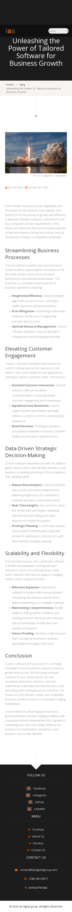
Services (38, 843)
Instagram (39, 795)
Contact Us (38, 850)
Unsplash (61, 194)
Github (39, 802)
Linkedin (39, 809)
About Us (38, 836)
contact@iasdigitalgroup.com (38, 870)
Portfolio (38, 829)
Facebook (39, 788)
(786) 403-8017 (38, 879)
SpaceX (48, 194)
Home (9, 84)
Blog (22, 84)
